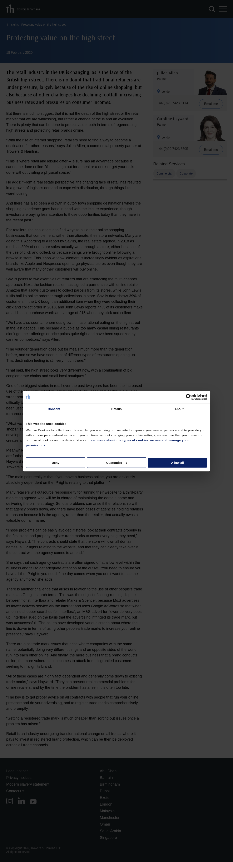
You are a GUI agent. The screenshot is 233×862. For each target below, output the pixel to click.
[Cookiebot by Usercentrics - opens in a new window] (189, 397)
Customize (116, 462)
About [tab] (179, 409)
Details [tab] (116, 409)
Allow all (177, 462)
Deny (55, 462)
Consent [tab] (54, 409)
